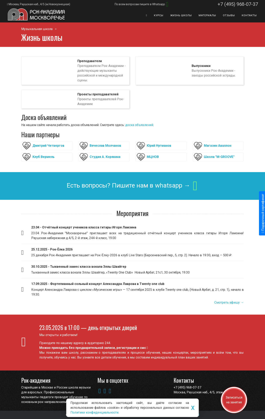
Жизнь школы (181, 15)
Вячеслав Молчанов (105, 145)
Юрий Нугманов (159, 145)
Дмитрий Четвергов (48, 145)
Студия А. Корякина (105, 157)
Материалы (207, 15)
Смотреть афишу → (229, 302)
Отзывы (229, 15)
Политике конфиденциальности (94, 412)
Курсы (158, 15)
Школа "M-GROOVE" (219, 157)
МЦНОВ (153, 157)
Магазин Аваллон (217, 145)
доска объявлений (139, 125)
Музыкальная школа (37, 29)
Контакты (249, 15)
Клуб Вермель (43, 157)
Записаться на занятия (234, 400)
